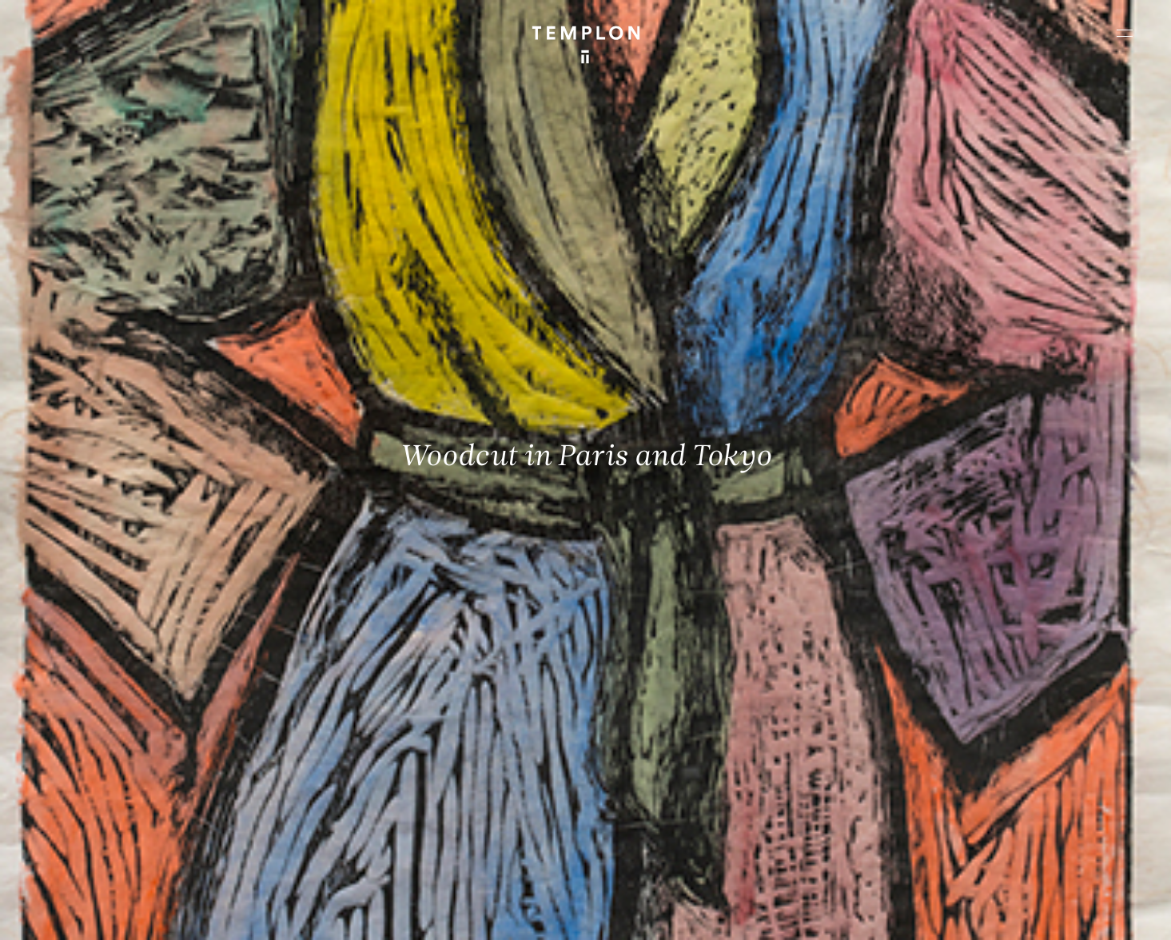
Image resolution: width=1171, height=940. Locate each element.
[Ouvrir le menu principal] (1124, 33)
